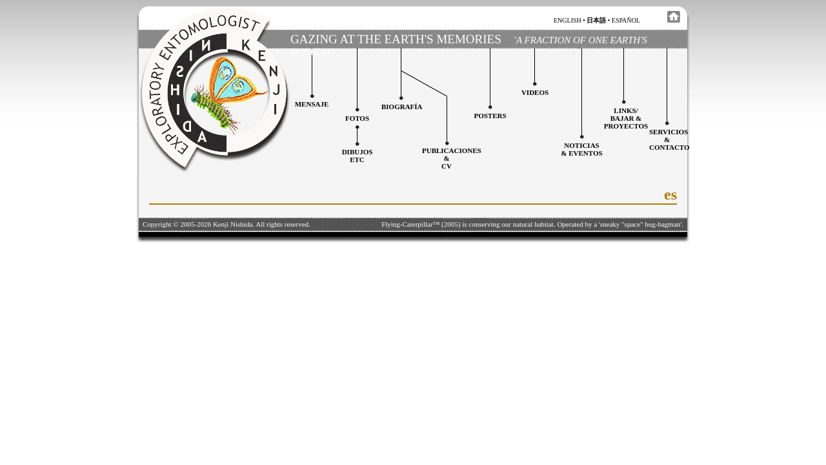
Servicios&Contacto (669, 139)
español (626, 20)
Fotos (357, 118)
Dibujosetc (357, 155)
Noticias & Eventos (581, 149)
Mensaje (312, 104)
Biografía (402, 106)
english (567, 20)
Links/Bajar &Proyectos (626, 118)
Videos (535, 92)
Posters (490, 115)
